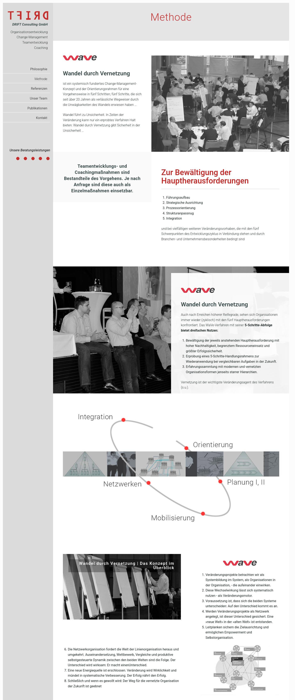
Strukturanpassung (40, 159)
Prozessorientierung (33, 159)
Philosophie (38, 69)
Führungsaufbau (17, 159)
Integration (48, 159)
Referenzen (39, 89)
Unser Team (38, 98)
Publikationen (37, 108)
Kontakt (41, 118)
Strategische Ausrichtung (25, 159)
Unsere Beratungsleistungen (30, 150)
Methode (41, 79)
